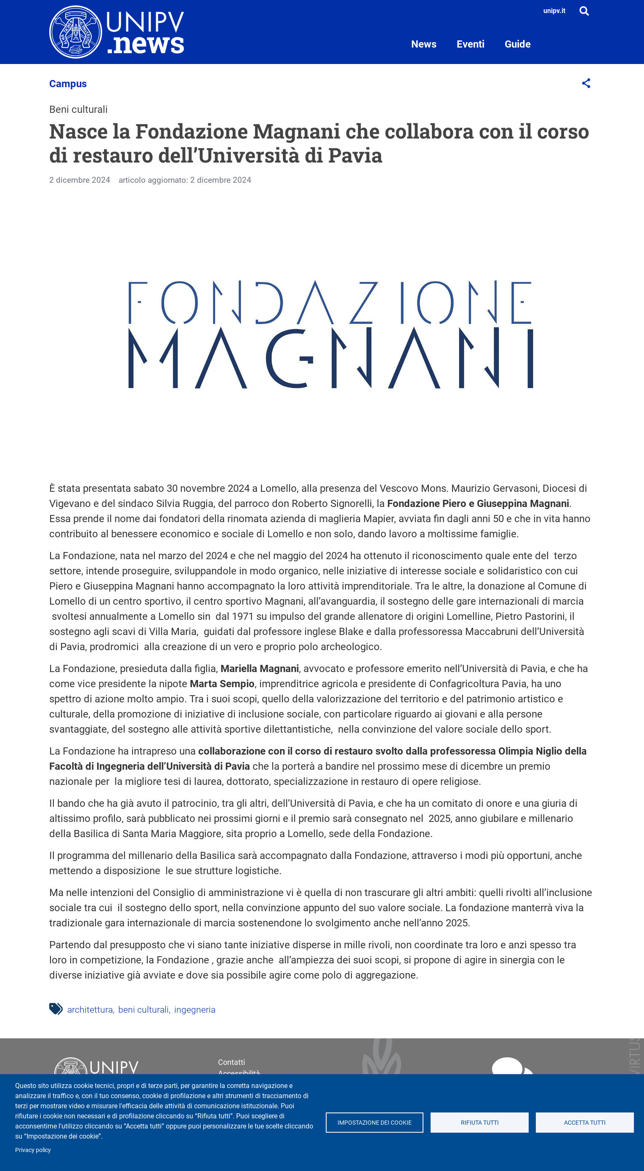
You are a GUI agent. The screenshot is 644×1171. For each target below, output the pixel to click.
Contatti (231, 1062)
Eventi (470, 44)
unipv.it (554, 11)
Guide (518, 44)
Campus (68, 84)
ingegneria (195, 1010)
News (423, 44)
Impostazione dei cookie (375, 1122)
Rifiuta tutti (480, 1122)
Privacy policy (33, 1150)
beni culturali (143, 1010)
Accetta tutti (585, 1122)
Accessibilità (239, 1073)
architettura (90, 1010)
